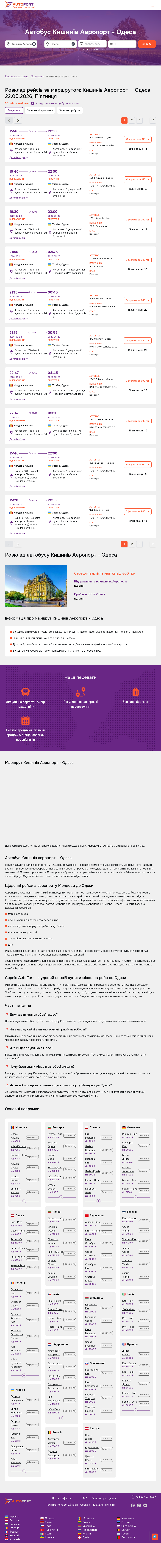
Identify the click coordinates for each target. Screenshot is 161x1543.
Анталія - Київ (92, 1222)
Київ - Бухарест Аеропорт (16, 1363)
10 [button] (153, 120)
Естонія (125, 1522)
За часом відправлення (40, 110)
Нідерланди (90, 1529)
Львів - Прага (55, 1309)
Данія (86, 1537)
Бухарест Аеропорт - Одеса (17, 1334)
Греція (125, 1533)
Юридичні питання (104, 1504)
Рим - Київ (127, 1318)
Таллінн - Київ (129, 1239)
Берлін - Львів (129, 1188)
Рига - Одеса (18, 1248)
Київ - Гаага (54, 1409)
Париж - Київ (129, 1393)
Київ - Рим (127, 1300)
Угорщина (89, 1526)
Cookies (85, 1504)
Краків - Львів (92, 1180)
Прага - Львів (55, 1326)
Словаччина (128, 1526)
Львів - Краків (92, 1171)
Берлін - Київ (129, 1180)
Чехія (48, 1526)
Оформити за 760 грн (138, 219)
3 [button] (139, 120)
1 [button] (124, 120)
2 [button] (132, 120)
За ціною (14, 110)
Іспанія (87, 1533)
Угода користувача (104, 1498)
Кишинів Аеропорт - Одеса (61, 76)
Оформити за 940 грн (138, 300)
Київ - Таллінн (129, 1218)
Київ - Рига (16, 1222)
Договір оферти (61, 1498)
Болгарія (15, 1524)
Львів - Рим (128, 1309)
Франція (14, 1531)
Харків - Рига (18, 1265)
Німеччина (127, 1518)
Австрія (14, 1520)
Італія (48, 1533)
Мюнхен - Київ (129, 1134)
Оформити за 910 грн (138, 139)
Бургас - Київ (55, 1134)
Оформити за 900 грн (138, 259)
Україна (14, 1516)
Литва (86, 1522)
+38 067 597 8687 (146, 1497)
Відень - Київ (92, 1447)
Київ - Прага (54, 1300)
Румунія (14, 1528)
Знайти (147, 44)
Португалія (128, 1537)
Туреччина (51, 1529)
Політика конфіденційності (62, 1504)
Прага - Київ (54, 1318)
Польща (50, 1518)
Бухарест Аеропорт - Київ (17, 1318)
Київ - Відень (92, 1468)
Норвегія (15, 1535)
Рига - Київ (16, 1239)
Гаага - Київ (54, 1375)
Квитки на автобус (16, 76)
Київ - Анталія (92, 1230)
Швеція (49, 1537)
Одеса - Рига (18, 1230)
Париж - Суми (129, 1401)
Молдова (36, 76)
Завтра (85, 49)
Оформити (32, 1137)
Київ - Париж (129, 1363)
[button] (9, 120)
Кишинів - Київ (18, 1155)
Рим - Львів (128, 1326)
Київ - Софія (54, 1176)
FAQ (85, 1498)
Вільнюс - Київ (55, 1218)
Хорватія (15, 1539)
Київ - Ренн (128, 1372)
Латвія (49, 1522)
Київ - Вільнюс (55, 1251)
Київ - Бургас (55, 1167)
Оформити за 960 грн (138, 511)
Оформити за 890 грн (138, 380)
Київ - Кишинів (18, 1146)
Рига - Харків (18, 1256)
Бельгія (125, 1529)
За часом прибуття (69, 110)
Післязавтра (97, 49)
